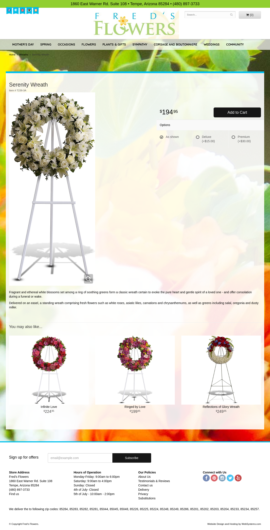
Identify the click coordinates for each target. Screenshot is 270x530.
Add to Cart (237, 112)
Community (235, 44)
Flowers (89, 44)
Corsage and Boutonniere (175, 44)
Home (12, 54)
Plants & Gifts (114, 44)
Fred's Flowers (135, 24)
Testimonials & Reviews (154, 481)
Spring (45, 44)
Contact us (145, 485)
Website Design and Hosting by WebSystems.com (234, 524)
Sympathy (139, 44)
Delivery (143, 489)
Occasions (66, 44)
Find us (14, 494)
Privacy (143, 494)
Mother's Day (23, 44)
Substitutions (146, 498)
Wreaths (23, 54)
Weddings (212, 44)
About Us (144, 476)
